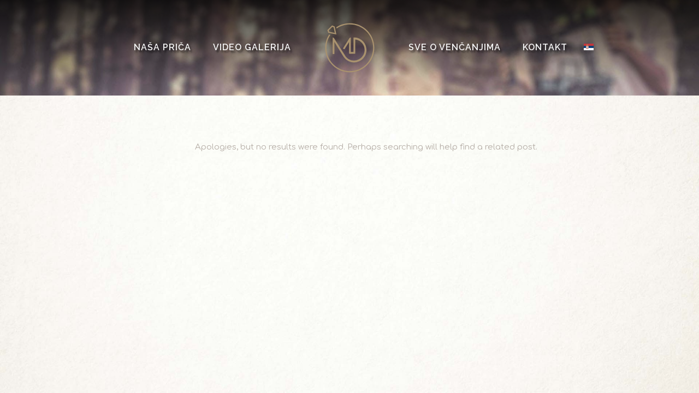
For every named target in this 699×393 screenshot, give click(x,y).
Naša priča (162, 47)
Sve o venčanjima (454, 47)
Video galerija (252, 47)
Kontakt (545, 47)
